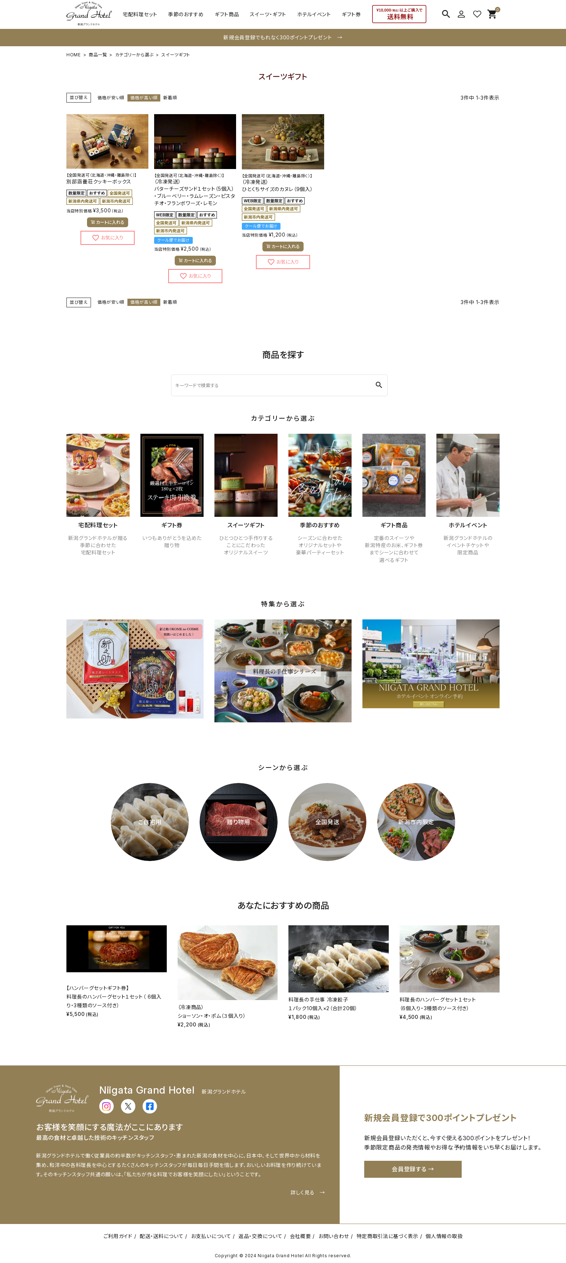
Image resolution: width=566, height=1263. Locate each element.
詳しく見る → (308, 1192)
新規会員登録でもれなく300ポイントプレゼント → (283, 37)
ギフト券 (351, 14)
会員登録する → (413, 1169)
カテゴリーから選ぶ (134, 54)
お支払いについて (211, 1236)
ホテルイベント (314, 14)
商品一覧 (98, 54)
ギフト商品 (227, 14)
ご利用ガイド (118, 1236)
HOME (73, 54)
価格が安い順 (111, 97)
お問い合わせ (333, 1236)
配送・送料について (161, 1236)
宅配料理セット (140, 14)
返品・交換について (260, 1236)
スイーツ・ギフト (268, 14)
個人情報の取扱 (444, 1236)
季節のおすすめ (186, 14)
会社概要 (300, 1236)
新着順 (170, 97)
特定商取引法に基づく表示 (387, 1236)
